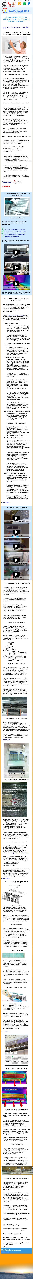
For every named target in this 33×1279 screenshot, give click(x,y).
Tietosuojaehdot (5, 1252)
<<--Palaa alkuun (5, 502)
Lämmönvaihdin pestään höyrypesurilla (15, 234)
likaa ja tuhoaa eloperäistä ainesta (20, 853)
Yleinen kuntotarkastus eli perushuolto (15, 229)
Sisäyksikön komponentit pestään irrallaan (16, 231)
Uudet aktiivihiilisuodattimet (12, 236)
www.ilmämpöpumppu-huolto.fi (17, 315)
